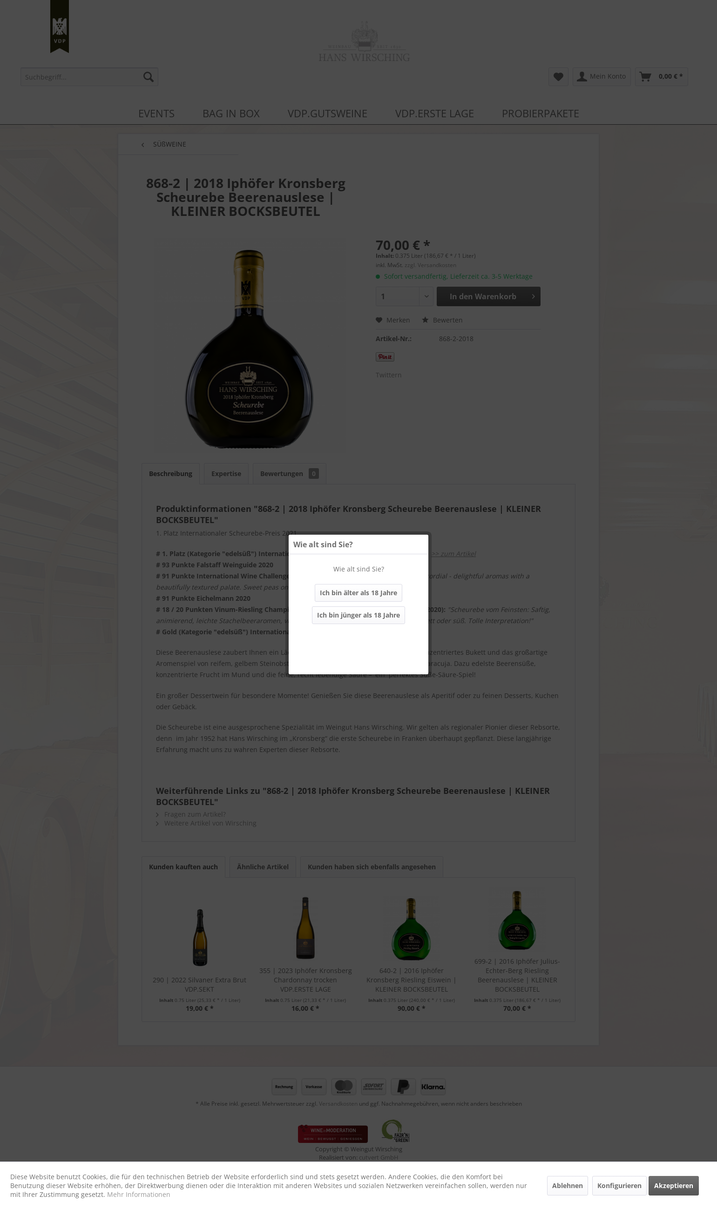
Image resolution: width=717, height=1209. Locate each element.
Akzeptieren (673, 1185)
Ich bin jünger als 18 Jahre (358, 615)
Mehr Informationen (138, 1194)
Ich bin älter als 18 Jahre (358, 592)
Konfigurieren (619, 1185)
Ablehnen (567, 1185)
